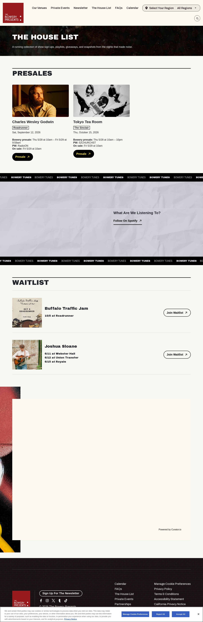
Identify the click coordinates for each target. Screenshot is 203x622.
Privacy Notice (70, 619)
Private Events (60, 7)
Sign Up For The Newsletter (60, 593)
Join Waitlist (177, 312)
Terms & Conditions (166, 594)
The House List (101, 7)
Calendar (132, 7)
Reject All (160, 614)
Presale (22, 156)
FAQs (119, 7)
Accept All (180, 614)
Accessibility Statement (169, 599)
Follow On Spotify (127, 220)
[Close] (198, 614)
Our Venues (39, 7)
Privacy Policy (163, 588)
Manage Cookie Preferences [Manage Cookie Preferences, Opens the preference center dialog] (135, 614)
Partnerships (123, 604)
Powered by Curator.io (170, 529)
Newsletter (81, 7)
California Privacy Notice (170, 604)
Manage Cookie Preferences (172, 583)
